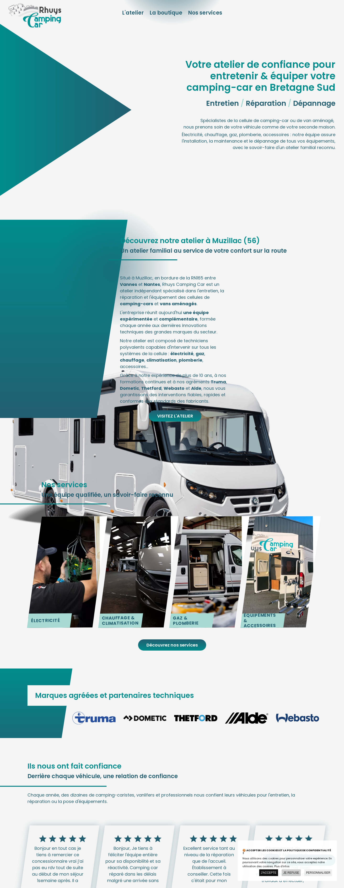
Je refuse (291, 872)
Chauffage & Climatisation (120, 620)
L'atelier (133, 12)
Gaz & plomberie (186, 620)
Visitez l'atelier (175, 416)
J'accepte (268, 872)
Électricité (45, 620)
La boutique (166, 12)
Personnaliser (318, 872)
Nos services (205, 12)
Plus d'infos (282, 866)
